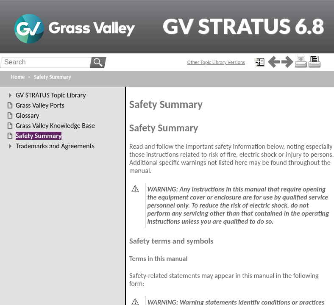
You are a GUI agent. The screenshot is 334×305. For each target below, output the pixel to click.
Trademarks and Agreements (55, 146)
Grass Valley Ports (40, 105)
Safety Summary (52, 77)
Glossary (27, 115)
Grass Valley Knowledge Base (55, 126)
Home (18, 77)
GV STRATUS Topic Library (51, 95)
